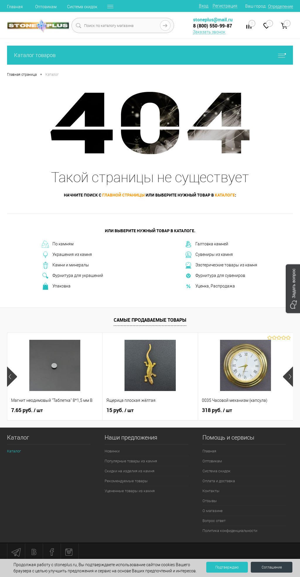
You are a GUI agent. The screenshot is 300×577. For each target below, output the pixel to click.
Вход (203, 6)
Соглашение (272, 567)
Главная (15, 6)
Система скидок (82, 6)
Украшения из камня (67, 254)
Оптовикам (46, 6)
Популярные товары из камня (131, 461)
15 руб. (120, 410)
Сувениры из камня (209, 254)
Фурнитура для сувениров (215, 275)
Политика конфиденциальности (229, 530)
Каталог (14, 451)
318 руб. (217, 410)
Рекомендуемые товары (126, 481)
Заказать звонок (209, 32)
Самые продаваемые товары (150, 320)
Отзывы (209, 501)
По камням (58, 244)
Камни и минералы (65, 265)
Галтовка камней (206, 244)
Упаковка (56, 286)
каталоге (225, 195)
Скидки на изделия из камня (129, 471)
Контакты (210, 491)
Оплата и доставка (218, 481)
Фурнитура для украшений (72, 275)
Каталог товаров (150, 55)
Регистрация (225, 6)
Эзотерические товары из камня (221, 265)
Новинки (112, 451)
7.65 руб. (27, 410)
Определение (280, 6)
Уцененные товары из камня (130, 491)
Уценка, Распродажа (210, 286)
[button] (293, 288)
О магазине (212, 511)
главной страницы (123, 195)
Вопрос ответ (214, 521)
